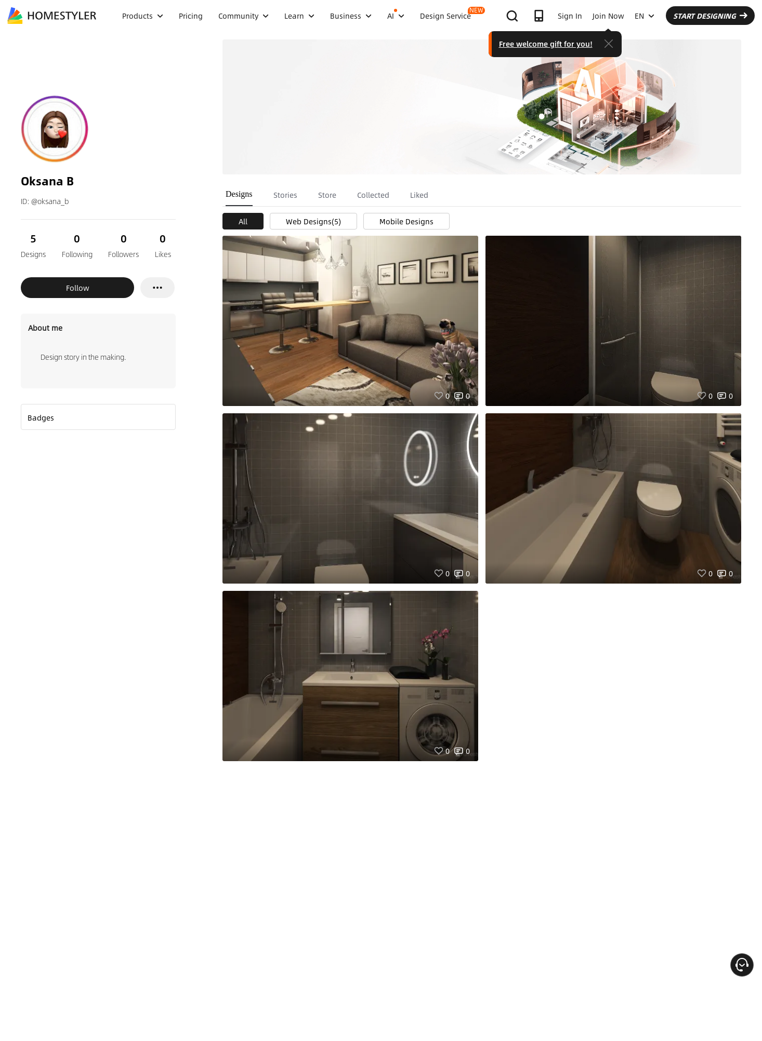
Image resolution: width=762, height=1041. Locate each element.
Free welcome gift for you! (546, 43)
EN (644, 15)
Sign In (570, 15)
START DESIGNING (710, 15)
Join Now (608, 15)
